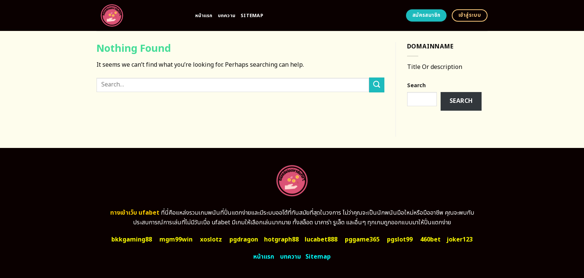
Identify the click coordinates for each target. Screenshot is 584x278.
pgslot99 (400, 239)
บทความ (227, 15)
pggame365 (362, 239)
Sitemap (252, 15)
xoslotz (211, 239)
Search (416, 85)
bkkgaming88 (131, 239)
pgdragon (243, 239)
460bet (430, 239)
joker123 (460, 239)
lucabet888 (321, 239)
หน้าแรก (204, 15)
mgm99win (176, 239)
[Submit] (376, 85)
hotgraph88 (281, 239)
